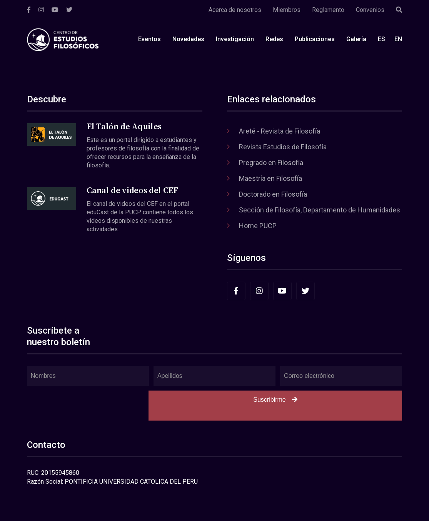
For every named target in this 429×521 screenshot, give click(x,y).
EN (398, 39)
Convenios (370, 9)
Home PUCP (258, 226)
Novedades (188, 39)
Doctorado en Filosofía (273, 194)
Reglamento (328, 9)
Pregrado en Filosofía (271, 163)
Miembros (286, 9)
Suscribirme (275, 399)
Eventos (149, 39)
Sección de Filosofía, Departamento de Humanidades (319, 210)
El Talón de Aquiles (124, 127)
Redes (274, 39)
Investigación (235, 39)
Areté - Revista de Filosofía (279, 131)
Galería (356, 39)
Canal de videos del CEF (132, 190)
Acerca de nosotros (235, 9)
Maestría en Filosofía (270, 178)
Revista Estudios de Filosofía (283, 147)
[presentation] (85, 406)
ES (381, 39)
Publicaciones (315, 39)
